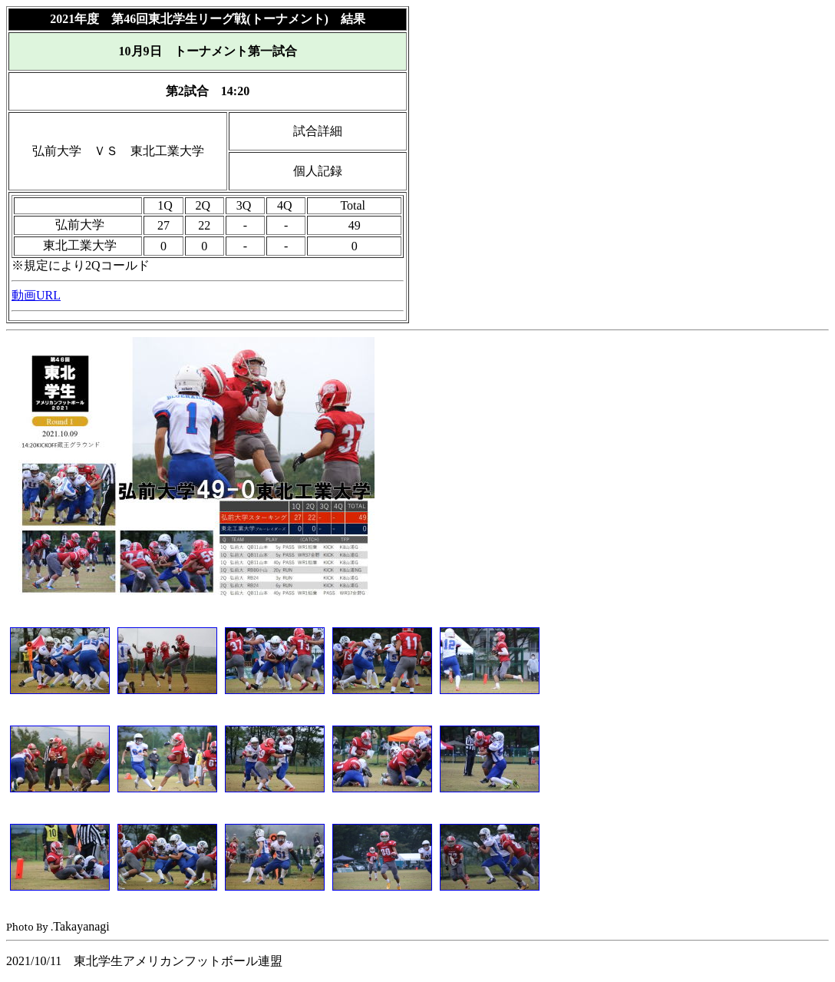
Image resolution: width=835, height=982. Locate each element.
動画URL (36, 295)
